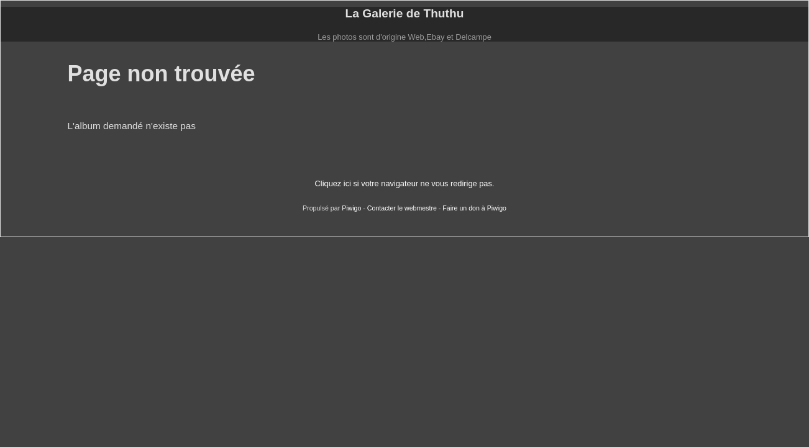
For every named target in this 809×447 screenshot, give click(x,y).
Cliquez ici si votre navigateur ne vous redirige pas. (405, 183)
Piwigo (351, 208)
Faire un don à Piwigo (474, 208)
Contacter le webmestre (402, 208)
